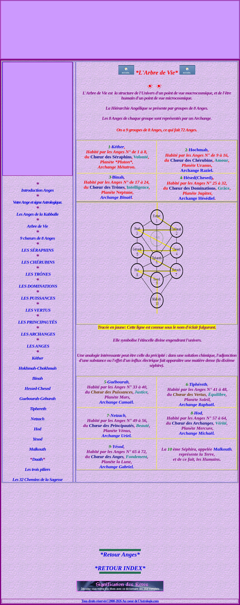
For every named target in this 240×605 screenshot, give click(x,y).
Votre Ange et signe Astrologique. (37, 202)
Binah (37, 378)
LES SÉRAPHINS (37, 250)
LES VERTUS (37, 310)
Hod (37, 428)
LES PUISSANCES (38, 298)
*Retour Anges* (120, 554)
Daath (37, 459)
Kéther (37, 358)
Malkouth (37, 449)
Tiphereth (38, 408)
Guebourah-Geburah (38, 398)
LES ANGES (37, 346)
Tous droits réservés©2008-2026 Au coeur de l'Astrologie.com (119, 601)
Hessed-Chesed (37, 388)
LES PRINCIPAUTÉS (37, 322)
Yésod (118, 446)
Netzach (37, 418)
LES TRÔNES (38, 274)
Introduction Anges (37, 190)
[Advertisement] (120, 27)
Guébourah (117, 381)
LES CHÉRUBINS (37, 262)
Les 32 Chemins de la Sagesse (37, 479)
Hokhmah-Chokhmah (37, 368)
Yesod (37, 439)
